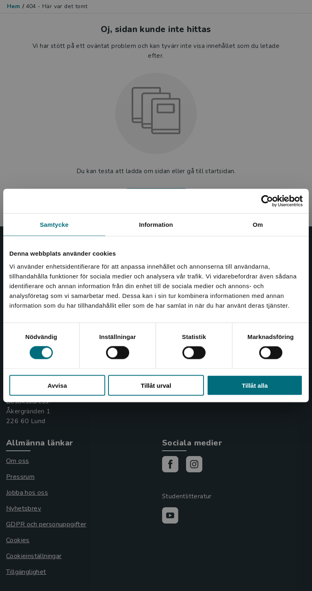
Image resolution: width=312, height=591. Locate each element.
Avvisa (57, 385)
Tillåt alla (255, 385)
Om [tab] (258, 224)
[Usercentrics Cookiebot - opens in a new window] (267, 201)
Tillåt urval (156, 385)
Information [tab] (156, 224)
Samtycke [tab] (54, 224)
